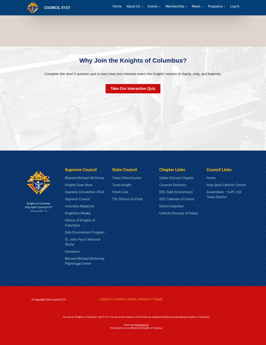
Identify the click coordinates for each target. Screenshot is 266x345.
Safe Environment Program (85, 232)
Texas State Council (126, 178)
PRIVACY (145, 299)
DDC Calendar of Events (177, 199)
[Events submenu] (160, 6)
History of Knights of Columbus (80, 222)
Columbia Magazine (79, 206)
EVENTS (120, 299)
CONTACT (106, 299)
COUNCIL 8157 (57, 7)
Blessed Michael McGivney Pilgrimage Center (84, 261)
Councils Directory (172, 185)
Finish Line (120, 192)
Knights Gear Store (78, 185)
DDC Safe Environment (176, 192)
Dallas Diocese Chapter (176, 178)
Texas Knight (121, 185)
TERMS (158, 299)
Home (211, 178)
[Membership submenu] (186, 6)
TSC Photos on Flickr (127, 199)
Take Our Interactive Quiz (133, 89)
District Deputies (171, 206)
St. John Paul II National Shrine (82, 241)
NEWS (132, 299)
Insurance (72, 251)
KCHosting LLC (142, 325)
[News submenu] (202, 6)
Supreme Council (77, 199)
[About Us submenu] (142, 6)
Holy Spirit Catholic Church (226, 185)
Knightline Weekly (78, 213)
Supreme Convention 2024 (84, 192)
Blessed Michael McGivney (84, 178)
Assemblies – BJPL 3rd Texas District (224, 194)
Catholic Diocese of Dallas (178, 213)
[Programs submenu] (224, 6)
